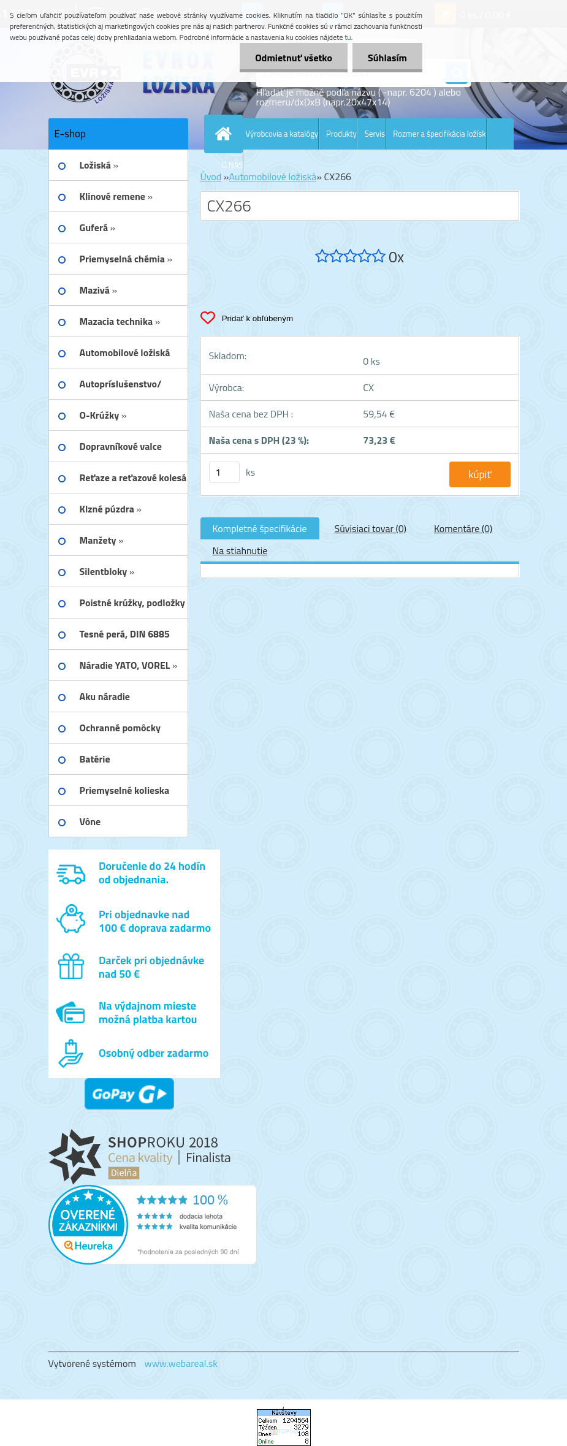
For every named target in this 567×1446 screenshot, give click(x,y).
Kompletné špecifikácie (260, 528)
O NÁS (232, 165)
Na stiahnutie (240, 550)
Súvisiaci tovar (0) (370, 528)
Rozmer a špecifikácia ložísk (439, 133)
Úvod (211, 176)
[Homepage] (226, 133)
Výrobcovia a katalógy (282, 133)
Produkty (341, 133)
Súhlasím (387, 57)
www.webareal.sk (181, 1363)
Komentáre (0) (463, 528)
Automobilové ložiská (272, 176)
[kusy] (224, 472)
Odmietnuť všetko (293, 57)
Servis (375, 133)
